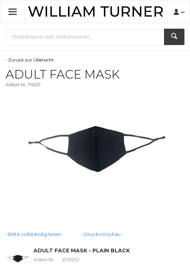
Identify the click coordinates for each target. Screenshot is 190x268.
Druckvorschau (102, 234)
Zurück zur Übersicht (31, 60)
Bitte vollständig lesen (34, 234)
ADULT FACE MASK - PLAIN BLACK (81, 250)
